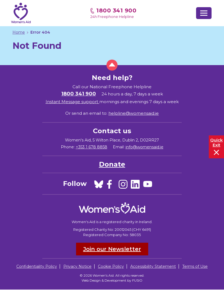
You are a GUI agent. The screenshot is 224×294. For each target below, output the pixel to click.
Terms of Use (195, 266)
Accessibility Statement (153, 266)
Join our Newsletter (112, 249)
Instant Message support (72, 101)
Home (18, 32)
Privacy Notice (77, 266)
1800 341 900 (116, 10)
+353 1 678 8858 (91, 147)
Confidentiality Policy (36, 266)
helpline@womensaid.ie (133, 113)
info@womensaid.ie (144, 147)
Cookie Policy (111, 266)
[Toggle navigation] (204, 13)
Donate (112, 164)
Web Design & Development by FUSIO (112, 280)
